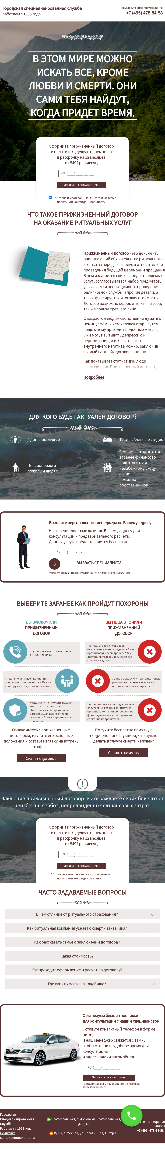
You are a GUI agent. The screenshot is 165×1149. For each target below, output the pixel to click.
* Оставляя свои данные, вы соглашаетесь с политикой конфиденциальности (85, 199)
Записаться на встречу (109, 1077)
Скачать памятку (123, 752)
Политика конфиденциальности (17, 1135)
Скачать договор (41, 758)
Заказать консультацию (81, 185)
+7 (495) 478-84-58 (144, 13)
